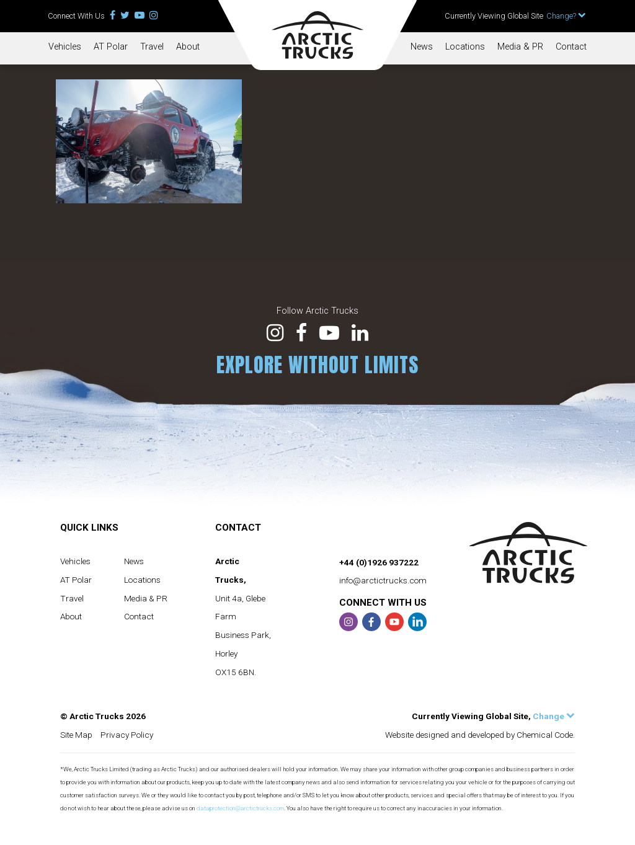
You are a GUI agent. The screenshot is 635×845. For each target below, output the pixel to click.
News (422, 47)
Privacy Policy (126, 735)
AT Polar (111, 47)
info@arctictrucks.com (383, 580)
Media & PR (520, 47)
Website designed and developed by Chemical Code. (480, 735)
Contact (571, 47)
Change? (566, 15)
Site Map (76, 735)
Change (554, 716)
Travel (152, 47)
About (188, 47)
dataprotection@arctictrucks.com (240, 808)
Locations (465, 47)
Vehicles (64, 47)
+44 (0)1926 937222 (379, 562)
